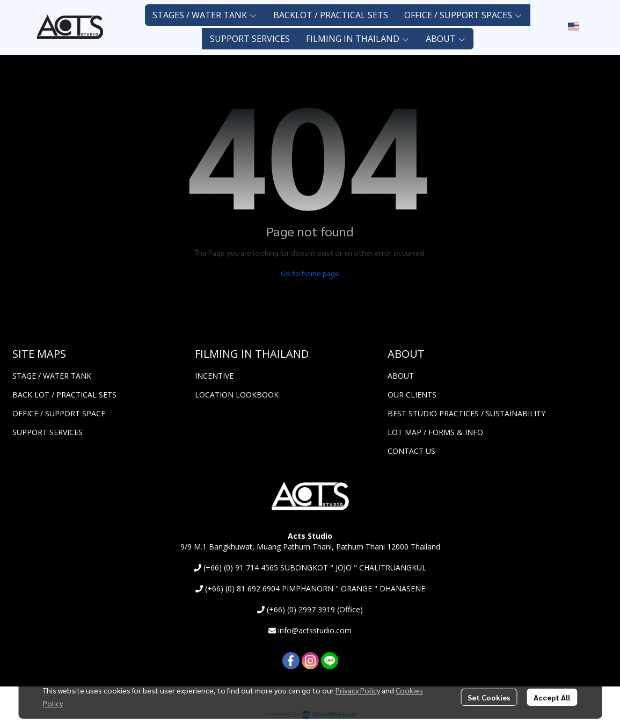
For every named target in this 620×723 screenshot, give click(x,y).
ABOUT (401, 376)
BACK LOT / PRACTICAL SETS (64, 394)
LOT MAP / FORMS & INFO (435, 432)
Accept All (552, 697)
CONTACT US (411, 451)
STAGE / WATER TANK (51, 376)
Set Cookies (489, 697)
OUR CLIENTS (412, 394)
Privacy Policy (357, 690)
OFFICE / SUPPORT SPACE (58, 413)
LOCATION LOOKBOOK (237, 394)
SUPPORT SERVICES (47, 432)
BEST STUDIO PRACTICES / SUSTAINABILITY (466, 413)
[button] (573, 27)
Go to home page (310, 273)
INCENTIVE (214, 376)
